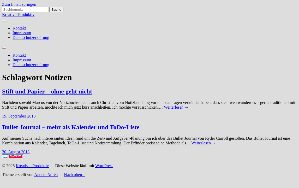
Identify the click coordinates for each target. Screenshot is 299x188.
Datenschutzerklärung (31, 37)
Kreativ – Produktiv (32, 165)
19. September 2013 (18, 116)
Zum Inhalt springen (19, 4)
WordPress (104, 165)
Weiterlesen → (176, 107)
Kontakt (19, 28)
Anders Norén (46, 174)
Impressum (22, 33)
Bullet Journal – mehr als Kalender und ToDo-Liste (71, 127)
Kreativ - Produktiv (18, 14)
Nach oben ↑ (74, 174)
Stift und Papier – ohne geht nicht (47, 91)
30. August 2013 (15, 152)
